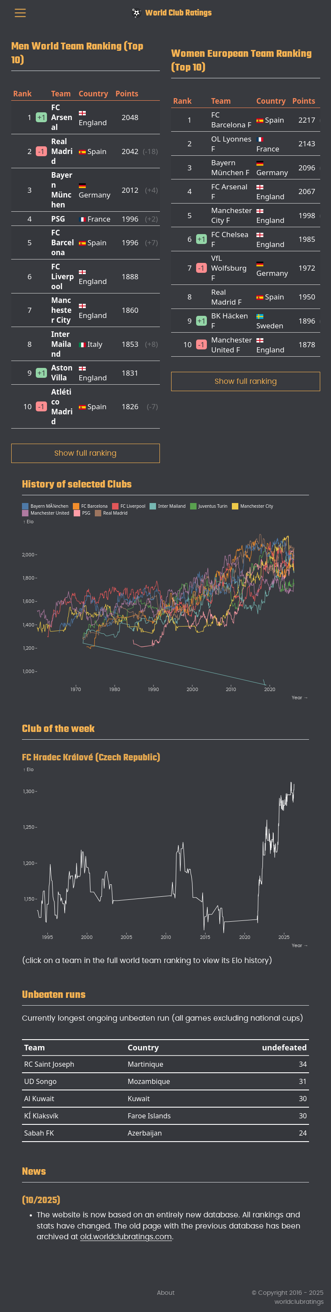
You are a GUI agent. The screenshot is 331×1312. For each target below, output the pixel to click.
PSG (58, 219)
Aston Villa (61, 373)
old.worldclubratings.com (126, 1237)
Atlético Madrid (62, 406)
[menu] (20, 13)
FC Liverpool (62, 276)
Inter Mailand (61, 344)
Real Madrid (62, 151)
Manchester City (61, 310)
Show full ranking (85, 453)
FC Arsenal (61, 117)
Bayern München (61, 190)
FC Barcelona (62, 242)
